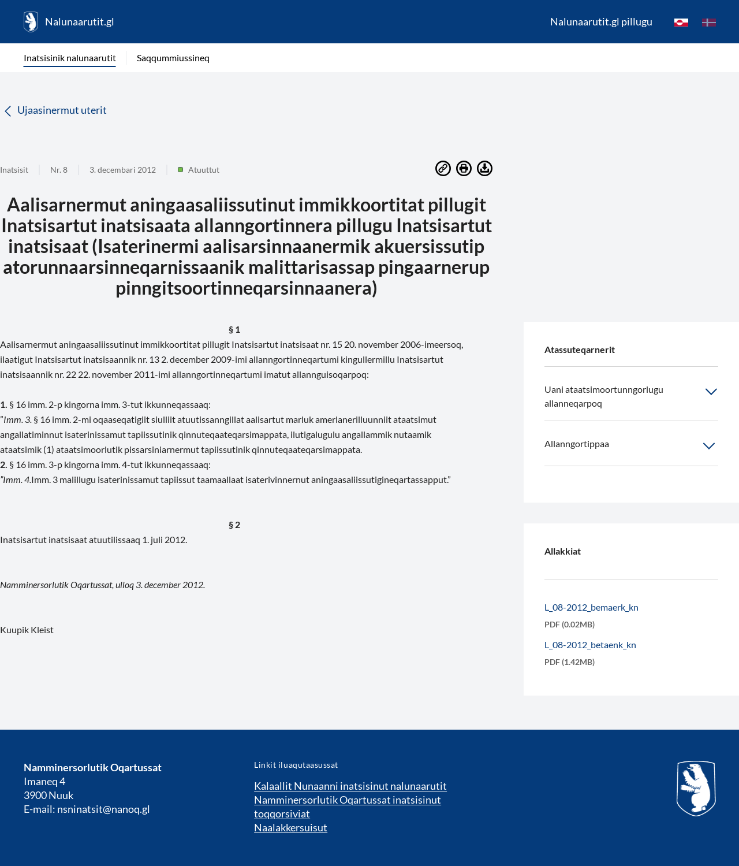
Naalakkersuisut (290, 827)
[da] (709, 22)
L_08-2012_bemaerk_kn (591, 606)
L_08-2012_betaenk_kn (590, 644)
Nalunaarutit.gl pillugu (601, 21)
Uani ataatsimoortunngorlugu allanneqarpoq (631, 395)
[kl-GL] (681, 22)
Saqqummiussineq (173, 57)
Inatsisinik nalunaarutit (70, 57)
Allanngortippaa (631, 446)
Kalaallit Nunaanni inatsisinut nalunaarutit (350, 785)
